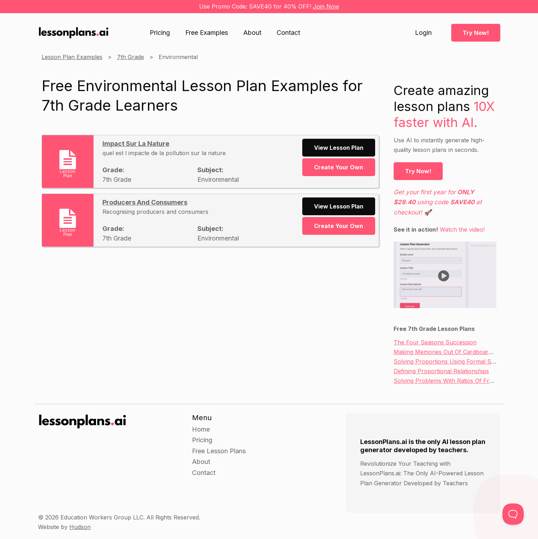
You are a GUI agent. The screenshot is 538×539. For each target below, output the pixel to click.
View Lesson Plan (338, 147)
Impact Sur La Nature (135, 143)
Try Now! (476, 32)
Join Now (326, 6)
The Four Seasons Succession (435, 342)
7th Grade (130, 56)
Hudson (80, 526)
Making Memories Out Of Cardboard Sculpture (457, 351)
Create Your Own (338, 167)
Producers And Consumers (144, 202)
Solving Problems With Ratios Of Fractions (451, 380)
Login (423, 33)
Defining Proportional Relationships (441, 371)
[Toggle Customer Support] (513, 514)
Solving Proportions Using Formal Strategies (454, 361)
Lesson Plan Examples (72, 56)
